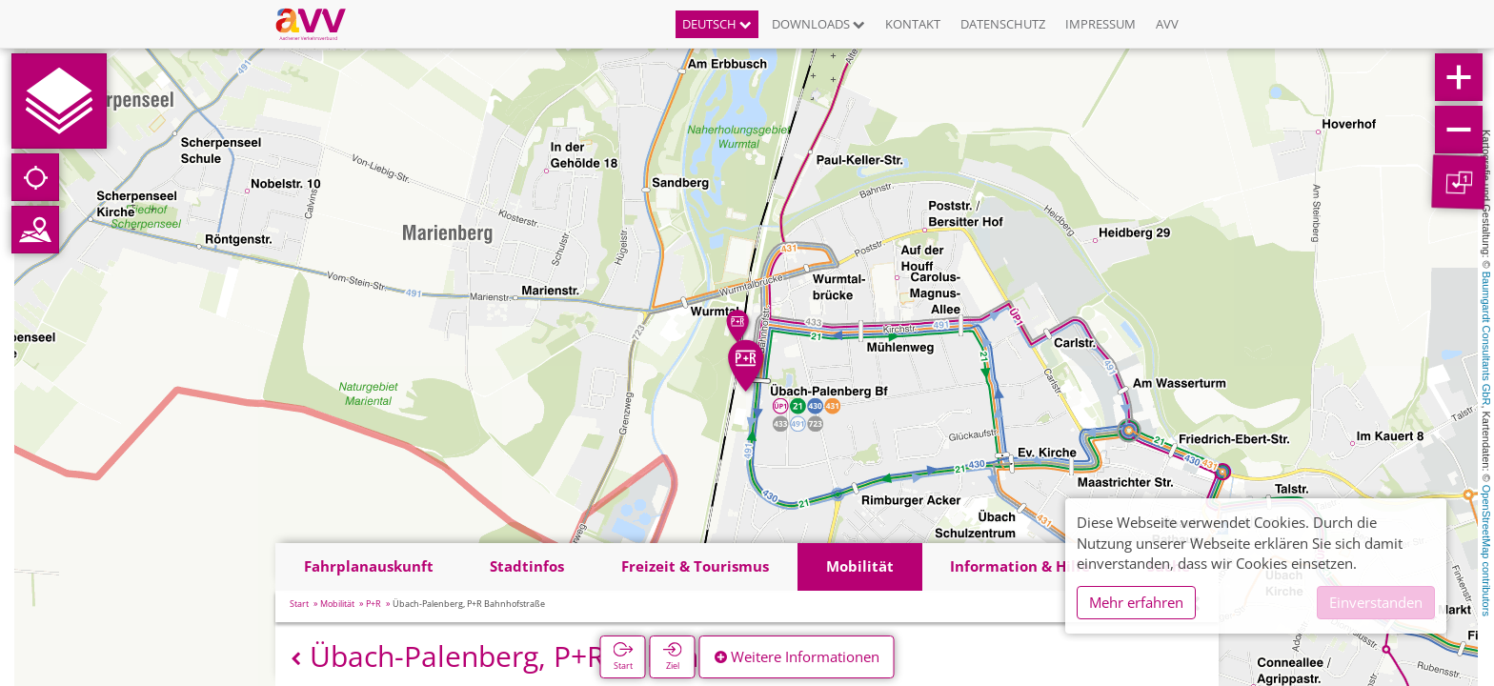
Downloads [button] (818, 23)
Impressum (1100, 23)
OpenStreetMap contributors (1486, 550)
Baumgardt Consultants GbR (1486, 339)
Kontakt (912, 23)
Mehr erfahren (1136, 602)
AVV (1167, 23)
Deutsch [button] (717, 23)
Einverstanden (1376, 602)
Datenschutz (1002, 23)
